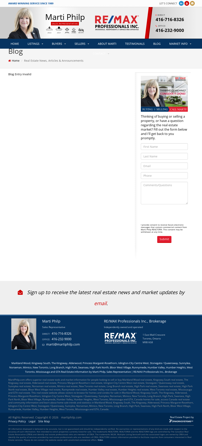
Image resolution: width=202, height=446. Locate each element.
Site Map (44, 421)
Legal (32, 421)
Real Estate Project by (182, 417)
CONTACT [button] (101, 53)
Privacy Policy (17, 421)
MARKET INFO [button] (180, 44)
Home (16, 60)
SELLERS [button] (82, 44)
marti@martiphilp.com (63, 344)
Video (100, 440)
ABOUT (107, 44)
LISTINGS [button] (35, 44)
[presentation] (171, 215)
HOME (15, 44)
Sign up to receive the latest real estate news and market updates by (101, 292)
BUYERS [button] (59, 44)
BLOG (157, 44)
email (100, 303)
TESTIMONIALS (135, 44)
